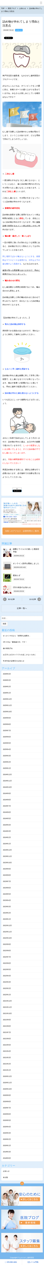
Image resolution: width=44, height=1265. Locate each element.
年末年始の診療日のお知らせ (13, 661)
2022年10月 (7, 938)
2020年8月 (7, 1101)
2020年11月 (7, 1083)
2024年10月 (7, 787)
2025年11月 (7, 705)
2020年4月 (7, 1127)
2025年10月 (7, 712)
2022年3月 (7, 982)
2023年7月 (7, 881)
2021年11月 (7, 1007)
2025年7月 (7, 730)
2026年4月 (7, 674)
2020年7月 (7, 1108)
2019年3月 (7, 1152)
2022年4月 (7, 976)
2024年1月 (7, 844)
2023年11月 (7, 856)
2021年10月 (7, 1013)
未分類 (5, 1177)
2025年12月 (7, 699)
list (17, 488)
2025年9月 (7, 718)
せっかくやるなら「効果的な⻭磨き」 (17, 636)
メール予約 (33, 1262)
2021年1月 (7, 1070)
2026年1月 (7, 693)
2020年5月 (7, 1120)
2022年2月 (7, 988)
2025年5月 (7, 743)
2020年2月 (7, 1139)
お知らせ (19, 30)
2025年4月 (7, 749)
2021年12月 (7, 1001)
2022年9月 (7, 944)
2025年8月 (7, 724)
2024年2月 (7, 837)
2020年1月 (7, 1145)
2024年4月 (7, 825)
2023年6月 (7, 888)
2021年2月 (7, 1064)
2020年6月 (7, 1114)
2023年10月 (7, 862)
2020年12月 (7, 1076)
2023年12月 (7, 850)
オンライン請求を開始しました (26, 563)
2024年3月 (7, 831)
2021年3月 (7, 1057)
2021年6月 (7, 1039)
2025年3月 (7, 756)
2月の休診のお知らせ (22, 587)
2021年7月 (7, 1032)
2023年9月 (7, 869)
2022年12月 (7, 925)
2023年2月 (7, 913)
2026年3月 (7, 680)
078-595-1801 (11, 1262)
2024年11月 (7, 781)
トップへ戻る (22, 1183)
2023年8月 (7, 875)
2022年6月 (7, 963)
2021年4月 (7, 1051)
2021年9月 (7, 1020)
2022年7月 (7, 957)
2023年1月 (7, 919)
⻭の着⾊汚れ (8, 648)
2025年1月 (7, 768)
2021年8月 (7, 1026)
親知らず (16, 575)
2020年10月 (7, 1089)
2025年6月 (7, 737)
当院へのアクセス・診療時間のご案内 (22, 531)
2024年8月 (7, 800)
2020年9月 (7, 1095)
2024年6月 (7, 812)
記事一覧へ (22, 608)
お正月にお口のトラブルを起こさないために (19, 655)
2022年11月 (7, 932)
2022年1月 (7, 995)
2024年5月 (7, 818)
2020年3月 (7, 1133)
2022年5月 (7, 969)
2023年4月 (7, 900)
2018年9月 (7, 1158)
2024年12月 (7, 774)
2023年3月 (7, 906)
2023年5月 (7, 894)
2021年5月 (7, 1045)
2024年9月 (7, 793)
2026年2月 (7, 686)
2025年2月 (7, 762)
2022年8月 (7, 950)
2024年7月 (7, 806)
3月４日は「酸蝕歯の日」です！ (15, 642)
